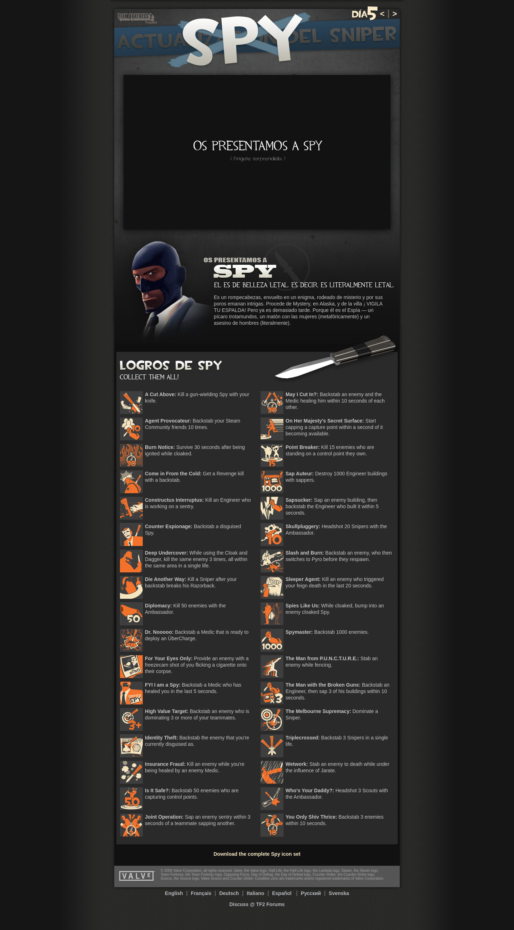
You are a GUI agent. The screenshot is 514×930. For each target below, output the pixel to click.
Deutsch (229, 893)
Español (282, 893)
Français (201, 893)
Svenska (339, 893)
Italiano (255, 893)
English (174, 893)
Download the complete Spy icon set (256, 854)
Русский (311, 893)
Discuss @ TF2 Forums (256, 904)
